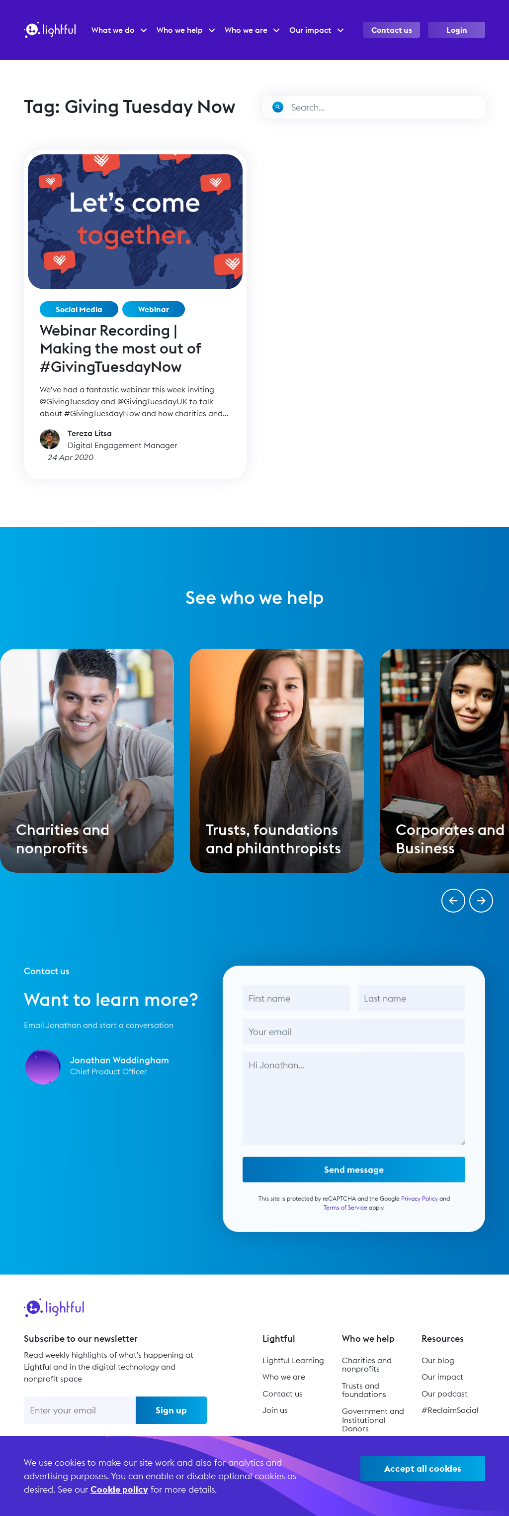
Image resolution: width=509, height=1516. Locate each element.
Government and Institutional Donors (373, 1419)
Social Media (79, 309)
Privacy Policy (419, 1202)
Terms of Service (345, 1211)
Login (456, 30)
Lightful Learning (293, 1360)
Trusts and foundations (364, 1390)
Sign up (171, 1410)
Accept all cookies (422, 1468)
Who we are (283, 1377)
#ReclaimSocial (450, 1410)
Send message (354, 1173)
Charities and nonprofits (367, 1364)
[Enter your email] (80, 1410)
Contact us (391, 30)
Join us (275, 1410)
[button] (453, 901)
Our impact (442, 1377)
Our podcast (445, 1394)
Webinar (153, 309)
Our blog (438, 1360)
